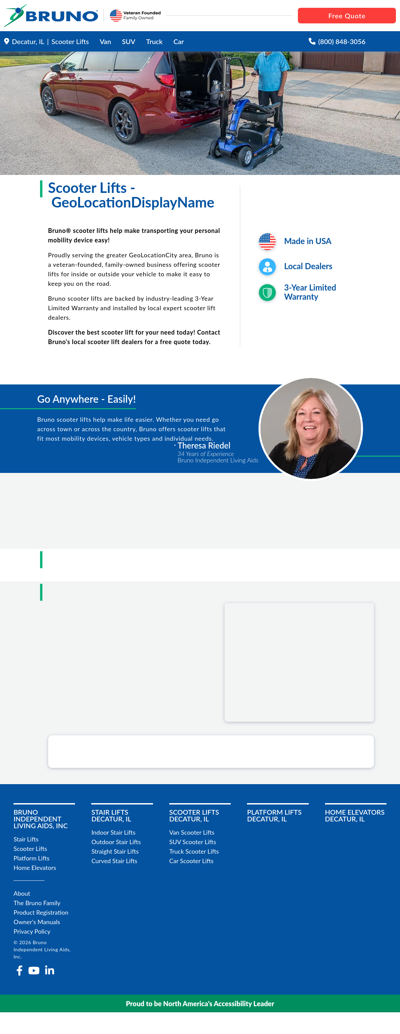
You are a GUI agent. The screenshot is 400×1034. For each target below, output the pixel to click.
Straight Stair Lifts (114, 851)
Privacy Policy (32, 931)
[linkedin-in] (49, 971)
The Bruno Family (37, 903)
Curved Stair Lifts (114, 860)
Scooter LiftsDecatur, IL (194, 815)
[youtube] (34, 971)
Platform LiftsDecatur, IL (274, 815)
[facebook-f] (19, 971)
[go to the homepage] (51, 15)
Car (178, 41)
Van (105, 41)
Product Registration (41, 912)
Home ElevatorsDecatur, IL (355, 815)
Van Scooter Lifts (191, 832)
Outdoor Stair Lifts (116, 842)
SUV (128, 41)
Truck (154, 41)
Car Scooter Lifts (191, 860)
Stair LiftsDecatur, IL (111, 815)
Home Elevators (35, 867)
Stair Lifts (26, 839)
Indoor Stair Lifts (113, 832)
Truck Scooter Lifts (194, 851)
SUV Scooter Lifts (192, 842)
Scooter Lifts (30, 848)
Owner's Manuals (37, 922)
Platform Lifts (32, 858)
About (22, 893)
